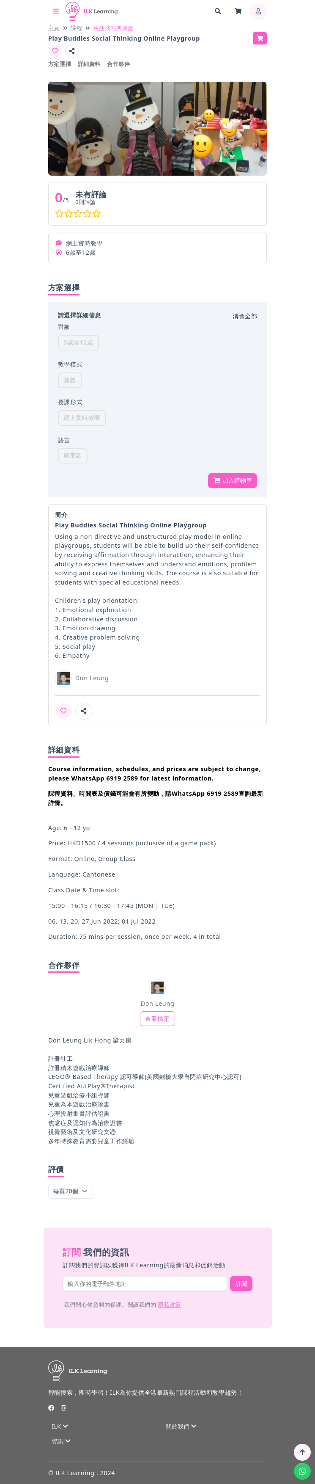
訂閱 (241, 1284)
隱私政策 (169, 1304)
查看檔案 (157, 1019)
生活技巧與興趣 (113, 28)
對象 (64, 327)
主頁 (54, 28)
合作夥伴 (118, 64)
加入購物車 (232, 480)
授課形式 (70, 402)
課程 (76, 28)
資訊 (61, 1441)
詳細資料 (89, 64)
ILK (60, 1426)
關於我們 (181, 1426)
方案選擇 (59, 64)
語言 (64, 440)
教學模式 (70, 364)
